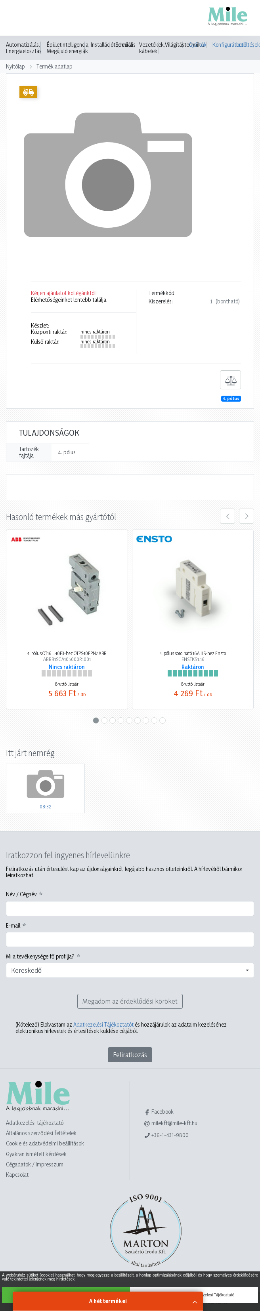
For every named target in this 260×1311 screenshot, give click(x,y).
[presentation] (227, 516)
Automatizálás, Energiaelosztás (24, 48)
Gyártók (197, 44)
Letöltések (245, 44)
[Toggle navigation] (17, 19)
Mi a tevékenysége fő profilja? (40, 956)
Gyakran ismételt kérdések (36, 1154)
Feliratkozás (130, 1054)
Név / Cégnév (21, 894)
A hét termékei (108, 1301)
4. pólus (231, 398)
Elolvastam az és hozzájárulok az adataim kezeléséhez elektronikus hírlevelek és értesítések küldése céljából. (121, 1027)
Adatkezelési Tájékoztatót (103, 1024)
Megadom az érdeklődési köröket (130, 1001)
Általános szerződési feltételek (41, 1133)
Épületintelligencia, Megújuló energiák (68, 48)
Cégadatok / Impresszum (34, 1164)
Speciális (125, 45)
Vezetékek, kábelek (152, 48)
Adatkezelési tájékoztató (34, 1122)
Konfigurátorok (221, 44)
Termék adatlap (54, 66)
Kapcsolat (17, 1174)
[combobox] (130, 970)
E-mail (13, 925)
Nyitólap (15, 66)
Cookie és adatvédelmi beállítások (45, 1143)
